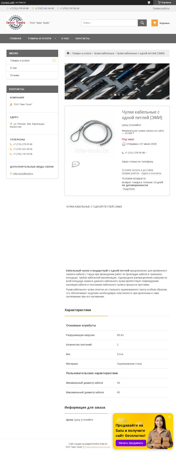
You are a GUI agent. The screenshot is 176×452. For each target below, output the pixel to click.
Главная (15, 38)
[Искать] (142, 22)
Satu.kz (103, 444)
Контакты (83, 38)
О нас (65, 38)
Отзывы (14, 75)
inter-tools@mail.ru (23, 173)
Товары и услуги (39, 38)
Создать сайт (8, 2)
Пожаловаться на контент (97, 447)
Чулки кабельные (104, 53)
